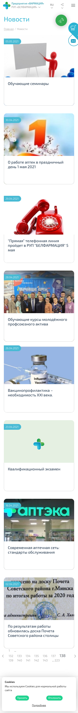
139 (11, 660)
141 (28, 660)
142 (36, 660)
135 (36, 656)
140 (19, 660)
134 (28, 656)
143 (45, 660)
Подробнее (39, 705)
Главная (9, 28)
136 (45, 656)
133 (19, 656)
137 (53, 656)
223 (57, 660)
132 (11, 656)
